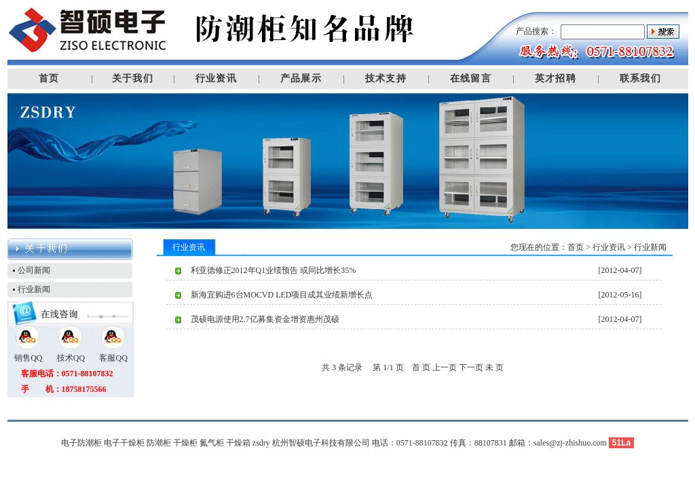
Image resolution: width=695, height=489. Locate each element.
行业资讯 (216, 78)
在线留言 (471, 78)
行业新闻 (34, 289)
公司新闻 (34, 270)
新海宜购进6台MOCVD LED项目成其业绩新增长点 (282, 295)
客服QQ (113, 353)
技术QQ (71, 353)
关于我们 (133, 78)
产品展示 (301, 78)
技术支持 (386, 78)
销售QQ (28, 353)
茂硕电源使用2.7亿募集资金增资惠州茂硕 (265, 319)
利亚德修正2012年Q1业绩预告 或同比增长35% (273, 270)
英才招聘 (556, 78)
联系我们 (641, 78)
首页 (49, 78)
